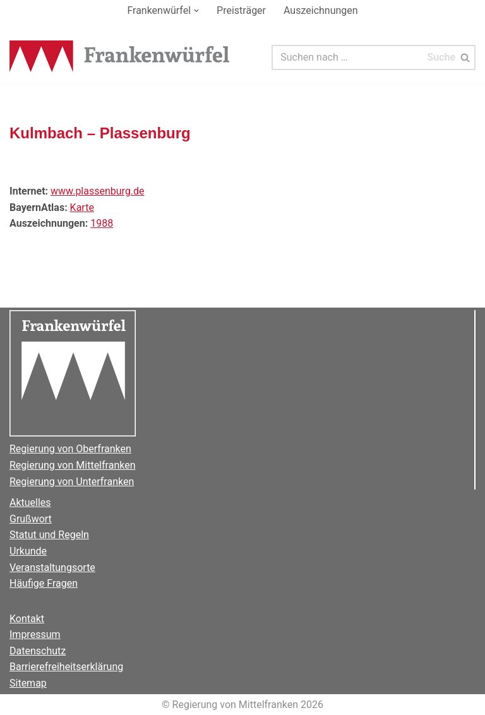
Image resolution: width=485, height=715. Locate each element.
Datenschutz (37, 651)
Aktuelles (30, 502)
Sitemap (28, 683)
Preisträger (241, 10)
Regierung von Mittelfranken (72, 465)
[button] (196, 10)
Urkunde (28, 551)
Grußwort (30, 519)
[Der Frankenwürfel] (120, 57)
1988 (101, 223)
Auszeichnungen (321, 10)
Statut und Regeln (49, 535)
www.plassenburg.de (98, 191)
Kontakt (26, 619)
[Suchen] (347, 57)
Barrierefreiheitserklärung (66, 667)
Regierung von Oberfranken (70, 449)
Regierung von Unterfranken (71, 482)
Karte (82, 207)
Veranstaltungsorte (52, 568)
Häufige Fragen (43, 583)
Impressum (35, 634)
